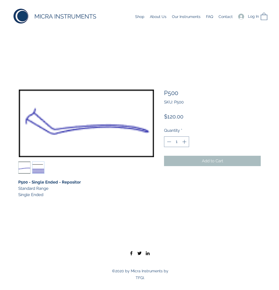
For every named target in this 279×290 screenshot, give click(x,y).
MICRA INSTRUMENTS (65, 16)
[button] (264, 16)
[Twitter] (139, 253)
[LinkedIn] (147, 253)
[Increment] (185, 142)
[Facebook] (131, 253)
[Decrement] (168, 142)
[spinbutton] (176, 142)
